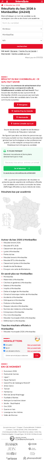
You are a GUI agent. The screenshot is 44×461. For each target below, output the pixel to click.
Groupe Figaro (19, 434)
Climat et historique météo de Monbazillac (21, 294)
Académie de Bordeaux (13, 266)
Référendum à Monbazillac (14, 321)
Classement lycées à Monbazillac (17, 263)
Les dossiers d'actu (12, 351)
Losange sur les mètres (13, 412)
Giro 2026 (8, 406)
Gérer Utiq (37, 432)
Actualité (8, 345)
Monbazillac (8, 277)
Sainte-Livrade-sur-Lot (21, 54)
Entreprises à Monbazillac (14, 312)
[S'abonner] (22, 355)
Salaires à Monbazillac (12, 285)
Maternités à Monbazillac (14, 280)
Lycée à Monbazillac (11, 251)
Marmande (5, 54)
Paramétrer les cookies (26, 432)
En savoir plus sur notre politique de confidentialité (19, 173)
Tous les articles (18, 429)
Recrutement (33, 429)
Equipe (20, 427)
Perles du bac (9, 254)
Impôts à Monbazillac (12, 288)
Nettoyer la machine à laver (15, 400)
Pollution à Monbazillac (13, 303)
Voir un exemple (34, 345)
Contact (9, 429)
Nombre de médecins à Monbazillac (18, 309)
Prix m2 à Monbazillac (12, 315)
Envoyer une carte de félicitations (17, 269)
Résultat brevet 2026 (12, 243)
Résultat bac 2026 (13, 5)
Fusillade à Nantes (11, 398)
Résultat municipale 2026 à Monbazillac (19, 318)
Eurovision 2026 (10, 371)
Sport (7, 348)
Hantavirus (8, 392)
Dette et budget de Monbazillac (16, 291)
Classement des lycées (13, 249)
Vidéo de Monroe (10, 415)
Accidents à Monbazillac (13, 297)
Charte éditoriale (28, 427)
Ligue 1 (6, 377)
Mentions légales (7, 434)
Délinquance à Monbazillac (14, 300)
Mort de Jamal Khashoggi (14, 395)
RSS (26, 429)
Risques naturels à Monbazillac (16, 306)
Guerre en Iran (9, 409)
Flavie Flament (10, 380)
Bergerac (14, 51)
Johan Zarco (9, 386)
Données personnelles (10, 432)
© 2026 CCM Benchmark (33, 434)
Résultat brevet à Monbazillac (15, 257)
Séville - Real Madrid (12, 403)
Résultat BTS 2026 (11, 246)
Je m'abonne (20, 168)
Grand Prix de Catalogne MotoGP (17, 383)
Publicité (38, 427)
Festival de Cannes (11, 374)
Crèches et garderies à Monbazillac (17, 283)
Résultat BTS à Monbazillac (14, 260)
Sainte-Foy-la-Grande (27, 51)
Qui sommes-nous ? (9, 427)
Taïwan (7, 389)
